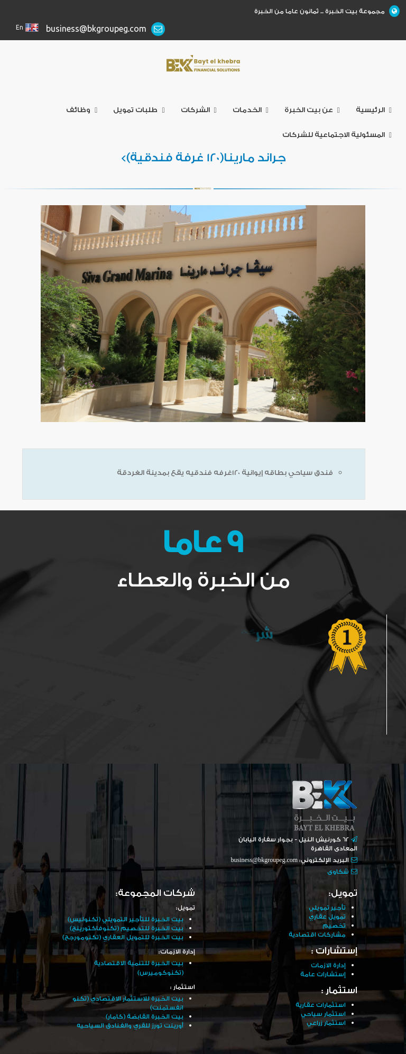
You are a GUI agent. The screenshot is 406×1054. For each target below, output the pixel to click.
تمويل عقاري (327, 916)
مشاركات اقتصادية (317, 934)
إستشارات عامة (323, 974)
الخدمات (251, 110)
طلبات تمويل (138, 110)
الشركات (199, 110)
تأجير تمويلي (327, 907)
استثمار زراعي (326, 1023)
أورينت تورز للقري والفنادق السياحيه (130, 1025)
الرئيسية (374, 110)
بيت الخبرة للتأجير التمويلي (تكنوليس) (125, 919)
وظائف (81, 110)
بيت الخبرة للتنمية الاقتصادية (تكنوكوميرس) (138, 968)
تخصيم (334, 925)
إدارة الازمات (328, 965)
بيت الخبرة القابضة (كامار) (144, 1016)
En (19, 27)
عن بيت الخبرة (312, 110)
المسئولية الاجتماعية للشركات (337, 135)
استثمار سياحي (323, 1014)
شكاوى (338, 871)
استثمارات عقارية (321, 1005)
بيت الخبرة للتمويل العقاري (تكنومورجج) (122, 937)
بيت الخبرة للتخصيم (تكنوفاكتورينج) (126, 928)
